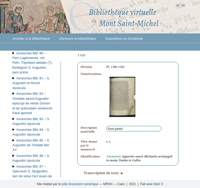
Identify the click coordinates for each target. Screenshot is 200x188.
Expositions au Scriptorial (124, 38)
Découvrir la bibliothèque (77, 38)
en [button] (183, 5)
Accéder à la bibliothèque (31, 38)
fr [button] (177, 5)
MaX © (158, 184)
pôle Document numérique (80, 184)
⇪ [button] (81, 55)
